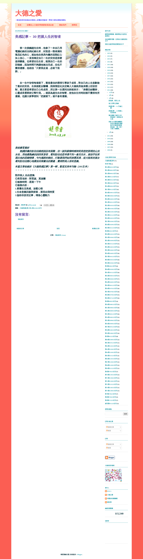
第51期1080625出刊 (111, 307)
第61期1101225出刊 (111, 343)
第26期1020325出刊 (111, 218)
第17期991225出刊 (111, 189)
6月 (110, 98)
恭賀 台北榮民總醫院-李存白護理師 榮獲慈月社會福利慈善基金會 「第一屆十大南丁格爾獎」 (116, 125)
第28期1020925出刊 (111, 224)
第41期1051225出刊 (111, 272)
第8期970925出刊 (110, 397)
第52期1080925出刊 (111, 311)
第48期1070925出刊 (111, 295)
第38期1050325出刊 (111, 260)
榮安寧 (109, 502)
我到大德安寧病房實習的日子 (114, 44)
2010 (108, 138)
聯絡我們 (62, 25)
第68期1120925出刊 (111, 365)
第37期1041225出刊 (111, 256)
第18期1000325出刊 (111, 192)
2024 (108, 56)
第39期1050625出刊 (111, 263)
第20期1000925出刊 (111, 199)
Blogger (79, 554)
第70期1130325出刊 (111, 375)
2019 (108, 70)
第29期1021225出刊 (111, 228)
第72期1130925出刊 (111, 381)
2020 (108, 67)
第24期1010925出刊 (111, 212)
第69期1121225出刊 (111, 368)
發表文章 (110, 427)
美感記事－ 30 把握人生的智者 (115, 112)
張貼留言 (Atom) (60, 235)
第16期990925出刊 (111, 186)
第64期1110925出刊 (111, 352)
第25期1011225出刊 (111, 215)
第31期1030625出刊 (111, 237)
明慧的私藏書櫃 (112, 498)
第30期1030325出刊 (111, 234)
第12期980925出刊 (111, 173)
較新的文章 (20, 228)
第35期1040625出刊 (111, 250)
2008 (108, 144)
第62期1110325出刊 (111, 346)
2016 (108, 79)
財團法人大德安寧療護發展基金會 (40, 25)
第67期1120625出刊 (111, 362)
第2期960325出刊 (110, 231)
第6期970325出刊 (110, 371)
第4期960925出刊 (110, 301)
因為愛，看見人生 (114, 100)
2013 (108, 87)
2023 (108, 59)
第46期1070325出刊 (111, 288)
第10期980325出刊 (111, 167)
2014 (108, 84)
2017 (108, 76)
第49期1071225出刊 (111, 298)
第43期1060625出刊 (111, 279)
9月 (110, 95)
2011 (108, 136)
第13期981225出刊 (111, 177)
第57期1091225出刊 (111, 327)
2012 (108, 90)
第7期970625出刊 (110, 394)
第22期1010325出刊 (111, 205)
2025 (108, 53)
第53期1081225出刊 (111, 314)
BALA (109, 491)
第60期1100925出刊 (111, 339)
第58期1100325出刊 (111, 330)
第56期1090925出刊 (111, 323)
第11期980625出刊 (111, 170)
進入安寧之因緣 (114, 103)
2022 (108, 62)
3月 (110, 132)
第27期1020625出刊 (111, 221)
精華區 (74, 25)
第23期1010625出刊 (35, 208)
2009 (108, 141)
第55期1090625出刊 (111, 320)
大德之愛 (28, 13)
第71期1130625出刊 (111, 378)
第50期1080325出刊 (111, 304)
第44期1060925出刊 (111, 282)
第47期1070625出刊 (111, 292)
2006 (108, 150)
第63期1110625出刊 (111, 349)
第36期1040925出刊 (111, 253)
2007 (108, 147)
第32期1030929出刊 (111, 240)
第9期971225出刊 (110, 400)
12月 (110, 92)
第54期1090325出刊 (111, 317)
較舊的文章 (95, 228)
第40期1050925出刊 (111, 269)
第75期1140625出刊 (111, 391)
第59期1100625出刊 (111, 333)
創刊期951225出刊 (111, 403)
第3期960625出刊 (110, 266)
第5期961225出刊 (110, 336)
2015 (108, 81)
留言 (108, 431)
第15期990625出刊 (111, 183)
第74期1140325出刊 (111, 387)
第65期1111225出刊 (111, 355)
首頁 (19, 25)
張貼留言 (21, 219)
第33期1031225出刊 (111, 244)
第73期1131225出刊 (111, 384)
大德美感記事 (24, 208)
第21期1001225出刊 (111, 202)
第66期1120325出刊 (111, 359)
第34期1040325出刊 (111, 247)
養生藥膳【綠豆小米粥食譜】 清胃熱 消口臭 (116, 117)
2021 (108, 64)
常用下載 (108, 164)
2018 (108, 73)
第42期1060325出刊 (111, 276)
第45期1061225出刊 (111, 285)
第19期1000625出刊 (111, 196)
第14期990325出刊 (111, 180)
